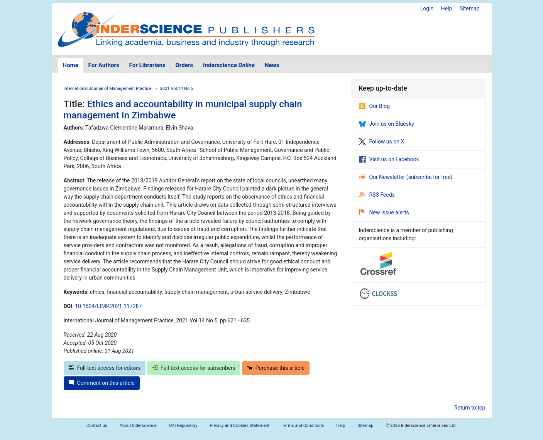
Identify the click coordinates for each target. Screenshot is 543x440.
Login (427, 8)
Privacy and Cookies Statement (240, 425)
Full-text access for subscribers (193, 368)
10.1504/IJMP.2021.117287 (108, 306)
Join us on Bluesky (386, 124)
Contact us (96, 425)
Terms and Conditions (303, 425)
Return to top (469, 408)
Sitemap (469, 8)
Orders (184, 65)
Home (70, 65)
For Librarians (147, 65)
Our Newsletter (382, 177)
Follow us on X (381, 141)
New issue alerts (384, 212)
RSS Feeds (377, 195)
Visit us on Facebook (389, 159)
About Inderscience (138, 425)
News (272, 65)
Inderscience (229, 65)
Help (446, 8)
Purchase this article (275, 368)
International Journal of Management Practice (108, 88)
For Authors (103, 65)
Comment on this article (102, 383)
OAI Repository (183, 425)
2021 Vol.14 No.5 (176, 88)
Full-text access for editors (105, 368)
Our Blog (374, 106)
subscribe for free (429, 177)
